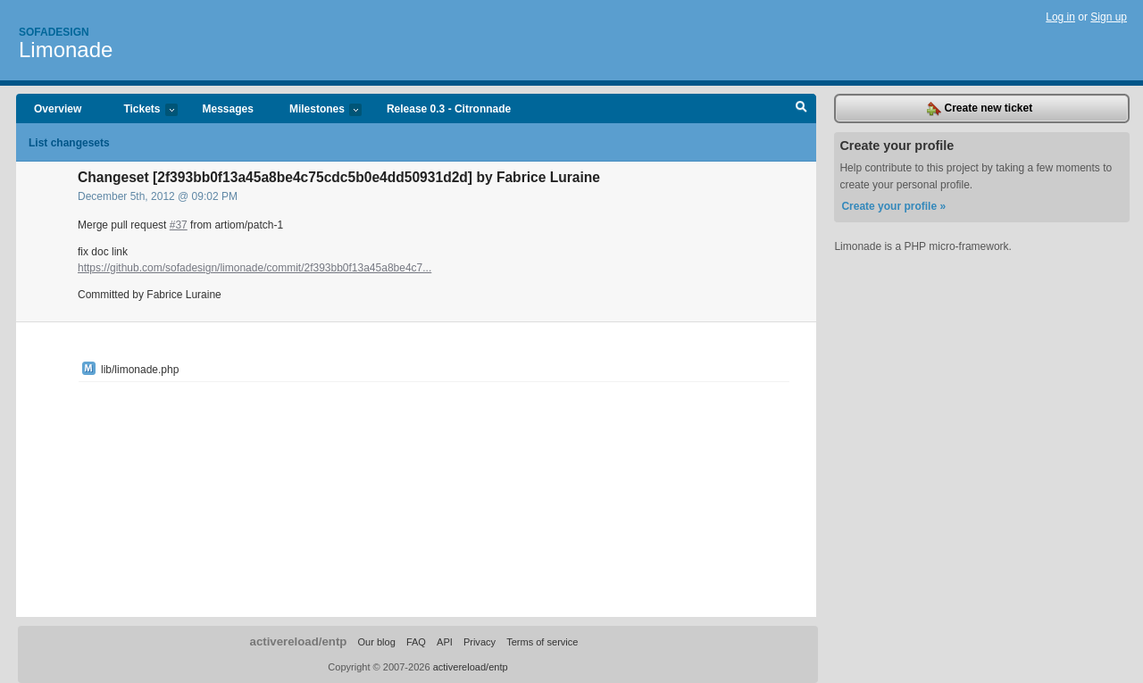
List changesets (69, 143)
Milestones (316, 110)
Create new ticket (979, 109)
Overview (57, 109)
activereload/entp (298, 641)
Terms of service (542, 642)
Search (801, 109)
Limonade (66, 49)
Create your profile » (893, 206)
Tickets (141, 110)
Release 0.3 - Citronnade (449, 109)
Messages (228, 109)
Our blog (376, 642)
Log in (1060, 17)
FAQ (416, 642)
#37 (179, 225)
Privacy (479, 642)
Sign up (1108, 17)
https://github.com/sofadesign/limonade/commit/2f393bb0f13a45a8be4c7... (254, 268)
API (445, 642)
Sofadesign (54, 32)
